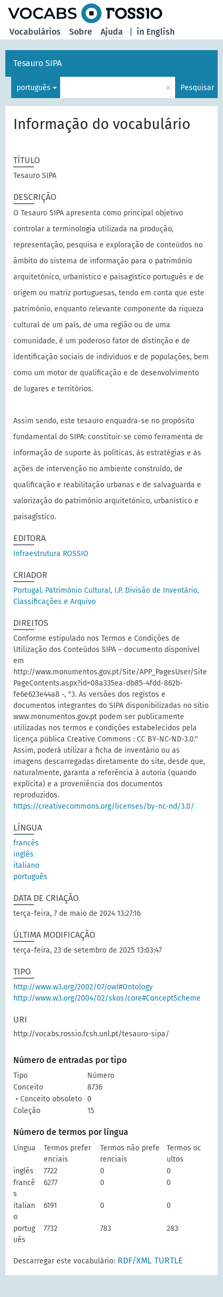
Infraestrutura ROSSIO (50, 553)
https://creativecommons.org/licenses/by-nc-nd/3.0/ (103, 806)
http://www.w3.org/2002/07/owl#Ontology (83, 987)
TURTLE (168, 1260)
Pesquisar (197, 87)
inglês (23, 854)
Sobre (80, 32)
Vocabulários (35, 32)
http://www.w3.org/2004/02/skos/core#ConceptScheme (107, 998)
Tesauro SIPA (37, 63)
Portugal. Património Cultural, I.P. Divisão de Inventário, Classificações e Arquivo (106, 596)
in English (156, 32)
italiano (26, 865)
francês (26, 843)
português (33, 87)
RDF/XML (135, 1260)
